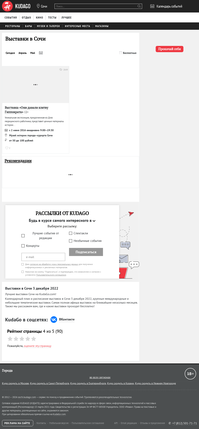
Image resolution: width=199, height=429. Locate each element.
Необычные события (88, 241)
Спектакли (81, 233)
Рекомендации (18, 160)
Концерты (32, 246)
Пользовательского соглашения (51, 274)
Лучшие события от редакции (45, 235)
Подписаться (86, 252)
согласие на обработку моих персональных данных (54, 264)
